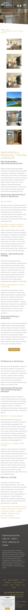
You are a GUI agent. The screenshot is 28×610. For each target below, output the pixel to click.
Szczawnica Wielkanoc (14, 518)
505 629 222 (18, 2)
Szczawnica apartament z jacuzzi (10, 506)
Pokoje (23, 580)
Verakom (19, 606)
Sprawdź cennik (14, 349)
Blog (23, 585)
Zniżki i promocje (18, 582)
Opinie (11, 585)
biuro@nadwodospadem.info (16, 597)
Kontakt (17, 585)
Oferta (14, 587)
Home (4, 580)
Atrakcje (5, 585)
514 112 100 (24, 2)
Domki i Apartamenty (13, 580)
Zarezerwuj (8, 582)
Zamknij (7, 608)
